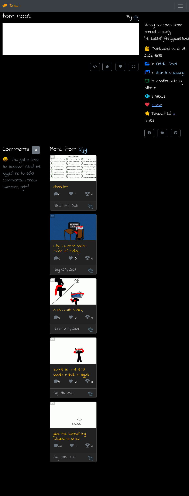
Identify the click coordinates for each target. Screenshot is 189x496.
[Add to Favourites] (107, 67)
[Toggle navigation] (180, 6)
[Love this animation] (120, 67)
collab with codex (68, 310)
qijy (136, 17)
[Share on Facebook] (149, 133)
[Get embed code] (95, 67)
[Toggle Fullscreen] (133, 67)
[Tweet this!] (162, 133)
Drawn (12, 6)
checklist (61, 187)
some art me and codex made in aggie (71, 372)
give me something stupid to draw (70, 436)
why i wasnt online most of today (70, 248)
